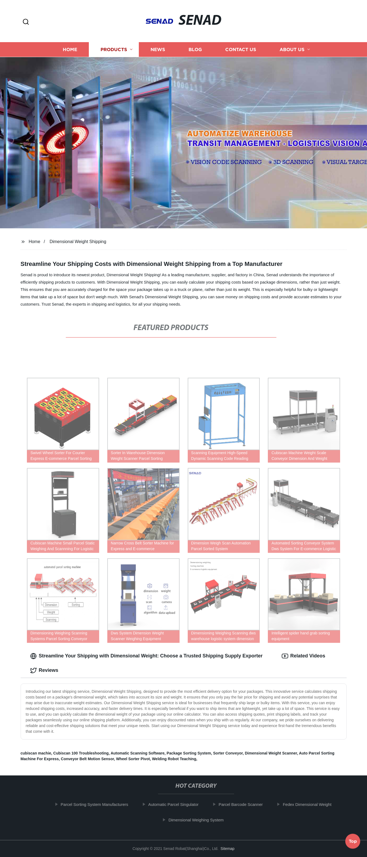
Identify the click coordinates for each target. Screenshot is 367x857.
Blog (195, 49)
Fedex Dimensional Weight (311, 804)
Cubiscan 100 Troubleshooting (81, 753)
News (157, 49)
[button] (26, 22)
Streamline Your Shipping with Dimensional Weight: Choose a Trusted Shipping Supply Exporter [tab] (146, 656)
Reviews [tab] (44, 670)
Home (70, 49)
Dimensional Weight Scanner (271, 753)
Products (114, 49)
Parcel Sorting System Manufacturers (98, 804)
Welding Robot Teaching (174, 759)
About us (292, 49)
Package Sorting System (189, 753)
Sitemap (227, 848)
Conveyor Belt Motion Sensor (87, 759)
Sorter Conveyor (228, 753)
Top (353, 842)
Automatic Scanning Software (137, 753)
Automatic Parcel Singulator (178, 804)
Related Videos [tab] (303, 656)
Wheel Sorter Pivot (133, 759)
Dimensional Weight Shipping (77, 241)
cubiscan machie (36, 753)
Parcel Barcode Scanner (245, 804)
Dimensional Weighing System (200, 820)
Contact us (240, 49)
